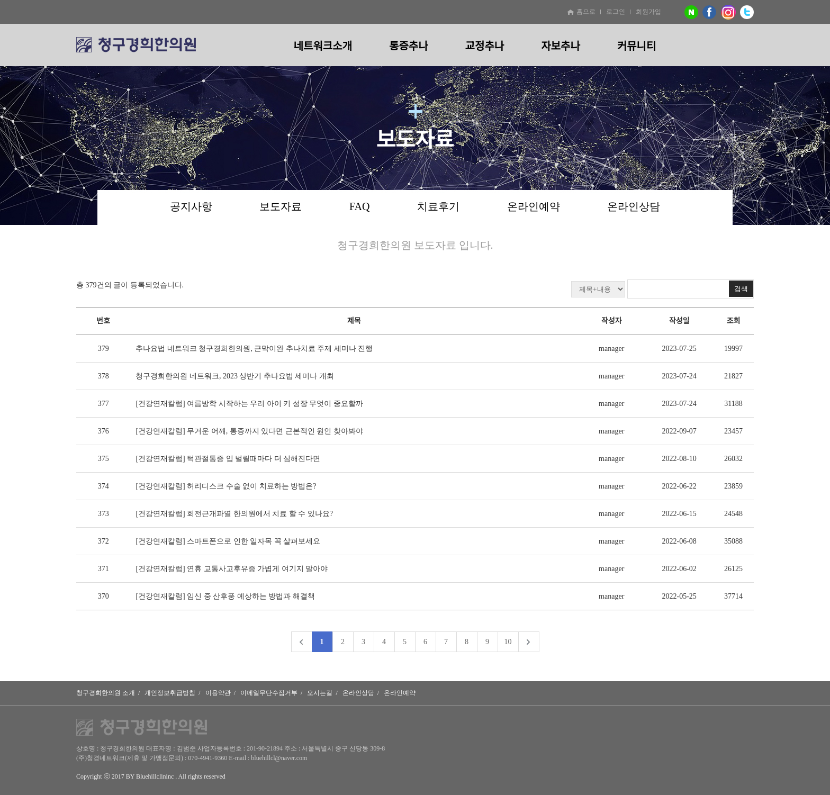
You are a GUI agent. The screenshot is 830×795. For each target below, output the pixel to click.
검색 (741, 289)
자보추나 (560, 46)
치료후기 (438, 206)
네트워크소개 (323, 46)
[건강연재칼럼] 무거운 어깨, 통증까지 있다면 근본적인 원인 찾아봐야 (249, 431)
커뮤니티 (636, 46)
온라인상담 (633, 206)
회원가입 (648, 11)
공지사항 (191, 206)
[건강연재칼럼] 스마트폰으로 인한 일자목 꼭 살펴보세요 (228, 541)
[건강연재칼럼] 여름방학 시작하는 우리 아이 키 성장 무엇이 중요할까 (249, 404)
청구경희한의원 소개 (105, 693)
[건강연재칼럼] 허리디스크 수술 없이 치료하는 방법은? (226, 486)
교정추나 (484, 46)
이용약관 (218, 693)
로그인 (615, 11)
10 (508, 642)
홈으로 (581, 11)
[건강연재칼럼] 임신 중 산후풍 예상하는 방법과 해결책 (225, 596)
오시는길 (319, 693)
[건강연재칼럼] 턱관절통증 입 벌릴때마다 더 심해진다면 (228, 459)
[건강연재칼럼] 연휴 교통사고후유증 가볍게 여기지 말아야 (232, 569)
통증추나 (408, 46)
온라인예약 (533, 206)
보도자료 (280, 206)
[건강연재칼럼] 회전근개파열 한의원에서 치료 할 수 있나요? (234, 514)
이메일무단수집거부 (268, 693)
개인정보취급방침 (170, 693)
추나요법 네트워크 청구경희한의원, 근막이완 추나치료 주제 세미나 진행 (254, 349)
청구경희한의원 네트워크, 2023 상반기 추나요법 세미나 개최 (235, 376)
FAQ (359, 206)
